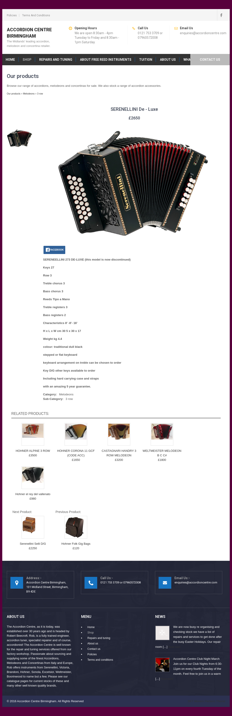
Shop (27, 59)
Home (10, 59)
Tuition (145, 59)
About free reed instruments (105, 59)
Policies (12, 15)
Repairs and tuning (55, 59)
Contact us (210, 59)
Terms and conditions (36, 15)
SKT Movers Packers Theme (206, 701)
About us (168, 59)
